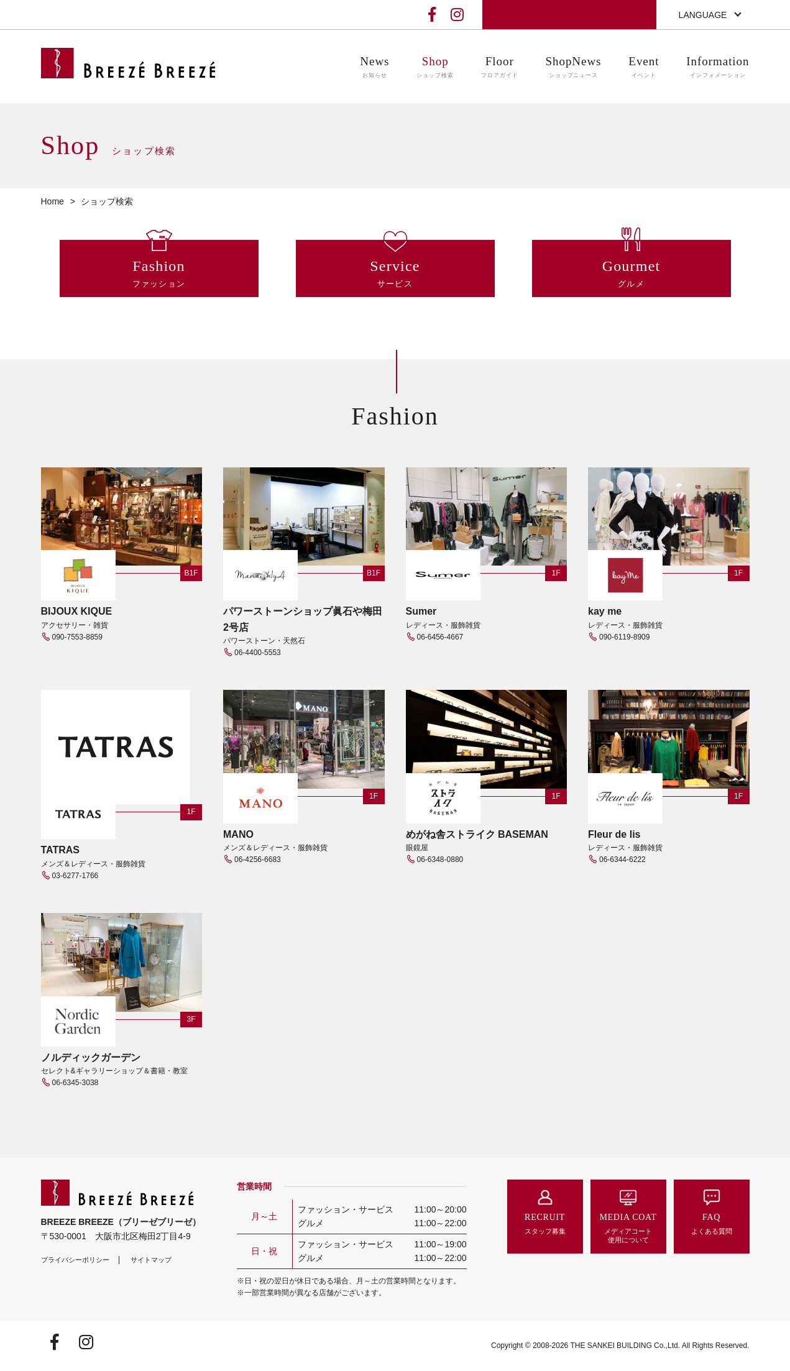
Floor (499, 67)
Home (52, 201)
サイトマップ (151, 1259)
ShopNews (574, 67)
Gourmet (631, 274)
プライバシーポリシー (75, 1259)
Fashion (159, 274)
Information (717, 67)
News (374, 67)
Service (395, 274)
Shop (435, 67)
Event (643, 67)
